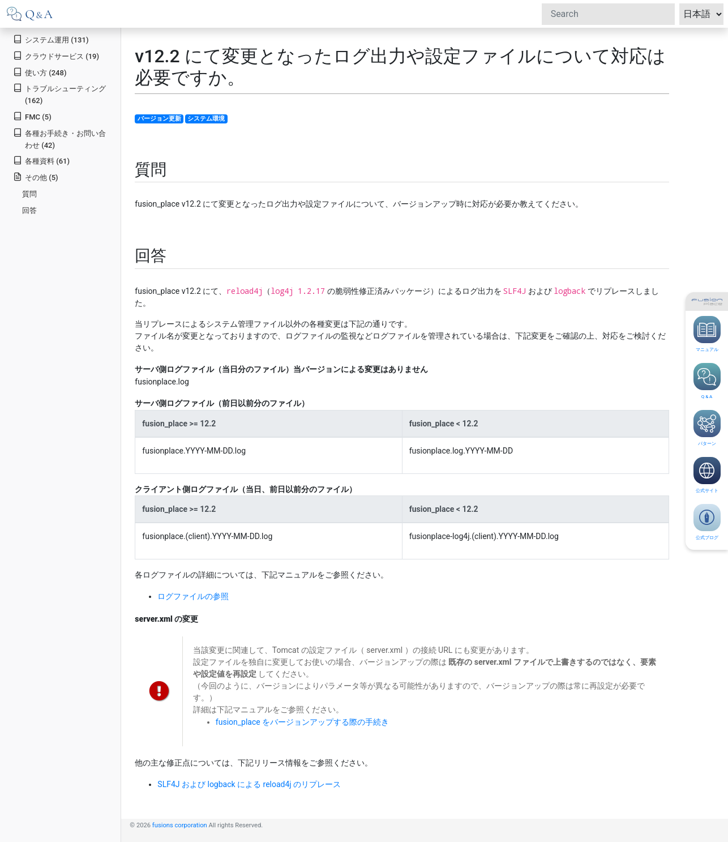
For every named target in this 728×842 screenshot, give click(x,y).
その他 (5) (35, 177)
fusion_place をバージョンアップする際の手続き (302, 721)
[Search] (608, 14)
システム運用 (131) (50, 39)
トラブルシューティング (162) (59, 94)
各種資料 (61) (41, 160)
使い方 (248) (39, 72)
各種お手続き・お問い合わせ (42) (59, 138)
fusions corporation (179, 825)
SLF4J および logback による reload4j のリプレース (249, 784)
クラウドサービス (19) (56, 56)
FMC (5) (32, 116)
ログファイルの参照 (193, 596)
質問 (29, 194)
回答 (29, 210)
